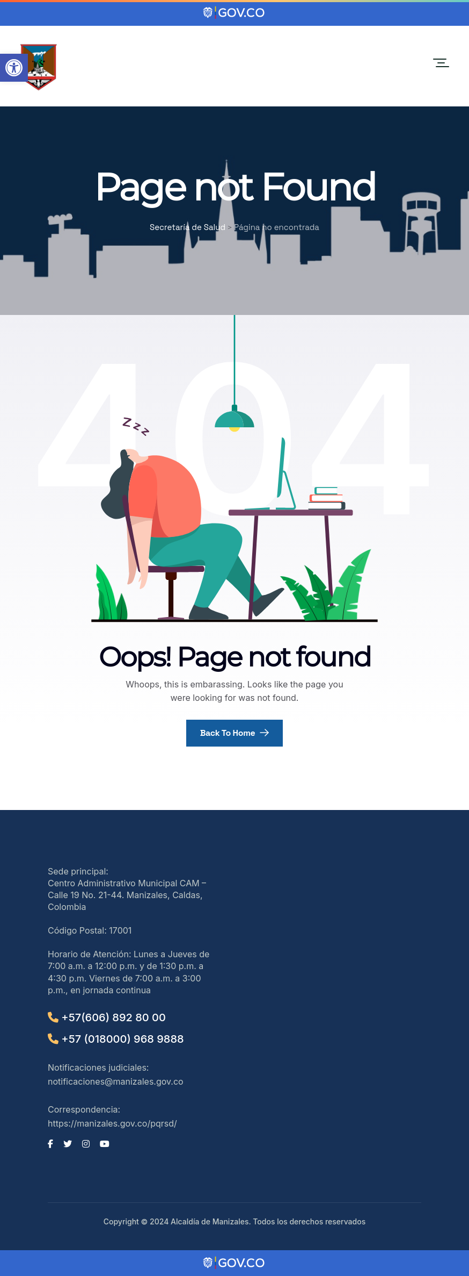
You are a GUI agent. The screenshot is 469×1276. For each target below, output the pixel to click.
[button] (14, 68)
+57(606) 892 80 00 (107, 1017)
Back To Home (234, 733)
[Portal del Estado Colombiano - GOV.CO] (234, 13)
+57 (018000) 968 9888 (116, 1039)
